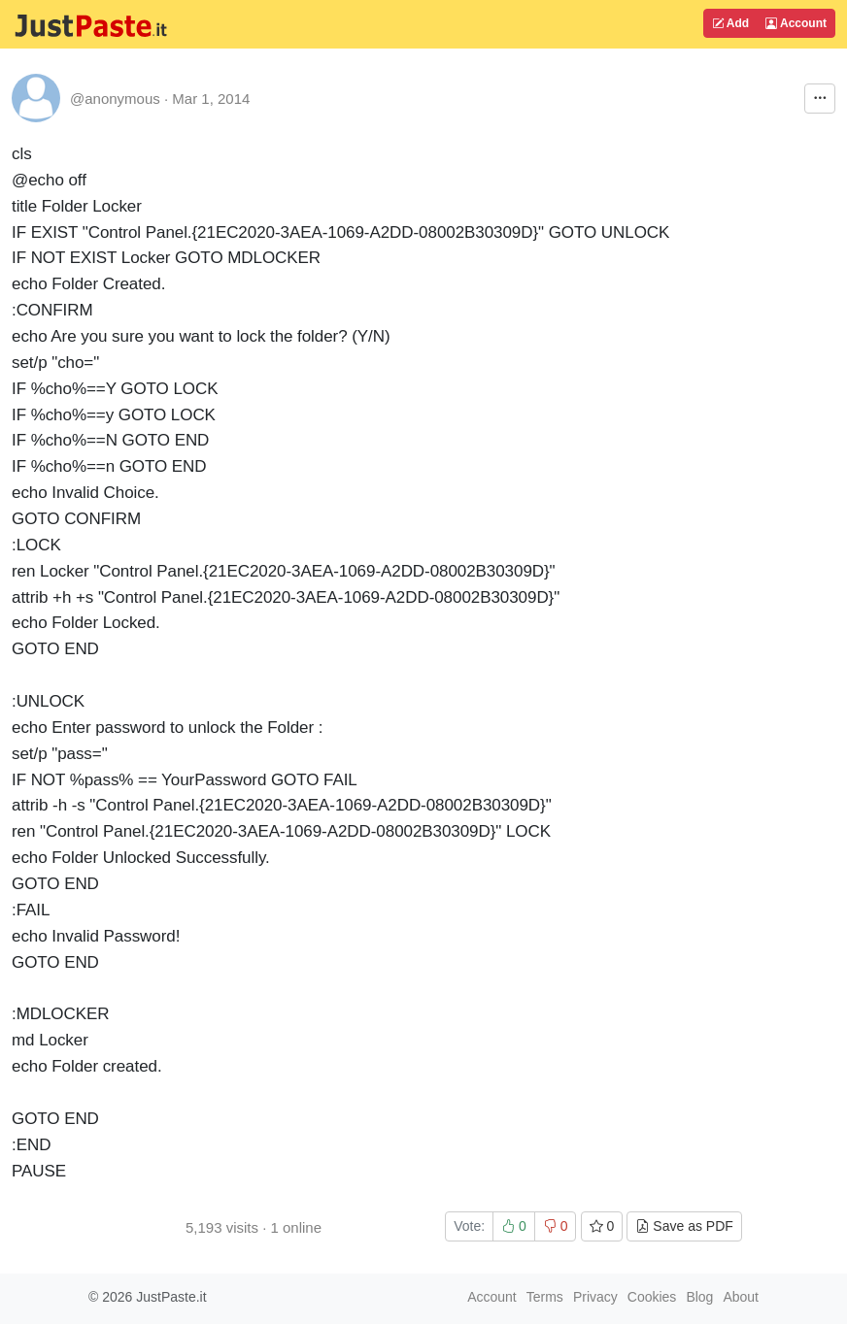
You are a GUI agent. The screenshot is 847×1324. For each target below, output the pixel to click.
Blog (699, 1297)
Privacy (595, 1297)
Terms (544, 1297)
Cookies (652, 1297)
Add (730, 23)
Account (796, 23)
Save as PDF (683, 1226)
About (741, 1297)
